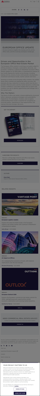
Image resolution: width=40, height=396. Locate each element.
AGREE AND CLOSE (20, 393)
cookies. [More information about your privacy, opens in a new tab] (16, 386)
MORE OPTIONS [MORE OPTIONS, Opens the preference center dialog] (20, 389)
